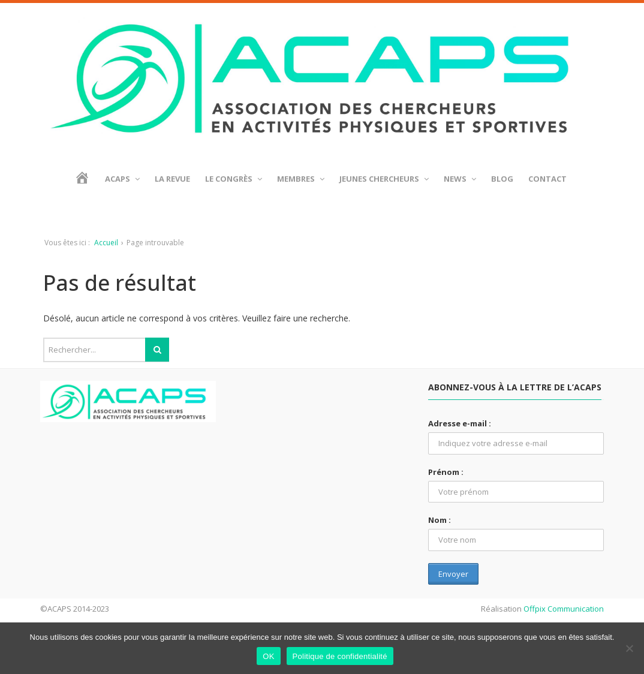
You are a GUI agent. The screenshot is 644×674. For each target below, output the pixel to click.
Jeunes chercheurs (384, 178)
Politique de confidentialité (340, 656)
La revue (172, 178)
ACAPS (122, 178)
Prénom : (446, 472)
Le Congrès (233, 178)
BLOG (502, 178)
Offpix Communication (563, 608)
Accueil (106, 242)
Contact (547, 178)
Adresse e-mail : (459, 423)
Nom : (439, 519)
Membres (300, 178)
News (460, 178)
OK (268, 656)
